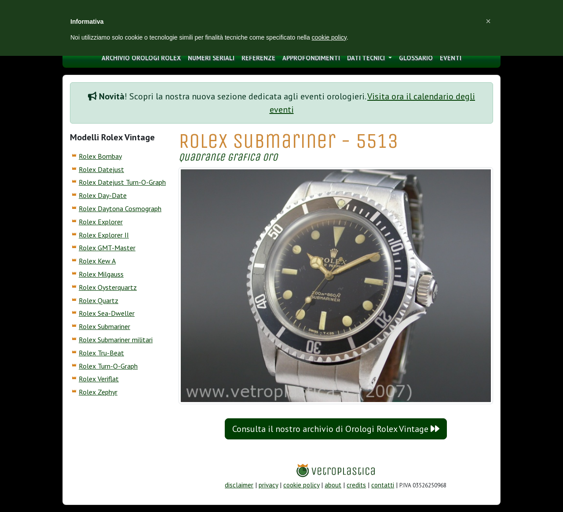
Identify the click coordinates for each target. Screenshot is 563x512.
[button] (488, 21)
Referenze (258, 58)
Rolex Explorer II (104, 234)
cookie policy (301, 485)
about (333, 485)
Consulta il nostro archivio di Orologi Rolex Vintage (335, 429)
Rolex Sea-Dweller (107, 313)
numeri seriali (211, 58)
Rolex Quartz (98, 300)
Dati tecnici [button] (367, 58)
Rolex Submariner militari (116, 339)
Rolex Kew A (97, 260)
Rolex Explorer (101, 221)
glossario (416, 58)
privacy (268, 485)
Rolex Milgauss (101, 274)
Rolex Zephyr (98, 392)
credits (356, 485)
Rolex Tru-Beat (101, 352)
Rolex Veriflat (99, 378)
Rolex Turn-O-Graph (108, 366)
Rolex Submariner (104, 326)
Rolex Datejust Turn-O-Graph (122, 182)
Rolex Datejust (101, 169)
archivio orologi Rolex (141, 58)
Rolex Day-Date (103, 195)
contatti (382, 485)
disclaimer (239, 485)
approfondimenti (311, 58)
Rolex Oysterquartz (108, 287)
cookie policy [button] (329, 37)
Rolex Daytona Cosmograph (120, 208)
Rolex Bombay (100, 156)
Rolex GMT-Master (107, 247)
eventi (450, 58)
